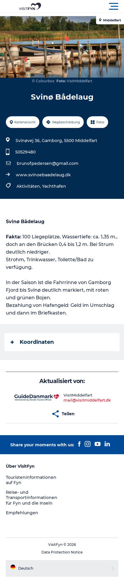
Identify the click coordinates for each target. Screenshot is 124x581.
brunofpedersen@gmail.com (47, 163)
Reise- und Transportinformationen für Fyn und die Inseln (31, 497)
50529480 (25, 152)
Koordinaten (32, 342)
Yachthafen (54, 186)
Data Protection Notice (62, 552)
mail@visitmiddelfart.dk (87, 400)
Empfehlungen (22, 512)
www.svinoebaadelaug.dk (43, 174)
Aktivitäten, (29, 186)
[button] (88, 6)
